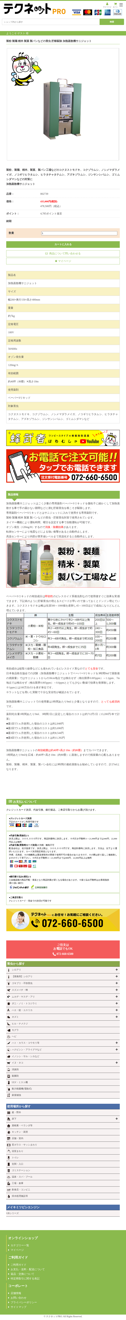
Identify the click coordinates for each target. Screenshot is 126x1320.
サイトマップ (18, 1307)
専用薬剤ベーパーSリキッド (68, 503)
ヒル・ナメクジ (20, 1023)
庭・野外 (16, 1112)
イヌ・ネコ (17, 1063)
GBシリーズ (12, 1213)
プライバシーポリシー (24, 1302)
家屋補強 (16, 1095)
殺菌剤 (15, 1076)
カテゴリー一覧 (20, 1245)
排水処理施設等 (20, 1196)
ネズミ (15, 1017)
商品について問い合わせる (63, 253)
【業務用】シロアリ (22, 976)
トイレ (15, 1157)
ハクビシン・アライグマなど (27, 1049)
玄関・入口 (17, 1164)
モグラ (15, 1030)
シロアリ (16, 970)
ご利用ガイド (18, 1264)
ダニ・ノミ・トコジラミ (24, 1003)
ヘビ (14, 1036)
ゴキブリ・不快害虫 (22, 983)
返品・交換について (22, 1274)
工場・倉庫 (17, 1183)
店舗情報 (16, 1293)
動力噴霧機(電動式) (22, 1088)
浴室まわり (17, 1151)
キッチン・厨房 (20, 1132)
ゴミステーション (21, 1170)
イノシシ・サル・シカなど (25, 1056)
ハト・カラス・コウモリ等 (25, 1043)
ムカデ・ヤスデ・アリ (23, 996)
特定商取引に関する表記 (25, 1278)
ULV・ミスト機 (20, 1082)
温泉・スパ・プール (22, 1177)
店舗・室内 (17, 1138)
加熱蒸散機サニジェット (21, 701)
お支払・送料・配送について (28, 1269)
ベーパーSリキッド (19, 397)
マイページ (107, 5)
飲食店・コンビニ (21, 1189)
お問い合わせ (18, 1297)
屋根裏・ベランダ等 (22, 1125)
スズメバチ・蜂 (20, 990)
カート (115, 5)
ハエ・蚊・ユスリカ (22, 1010)
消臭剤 (15, 1069)
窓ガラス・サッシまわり (24, 1145)
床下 (14, 1119)
